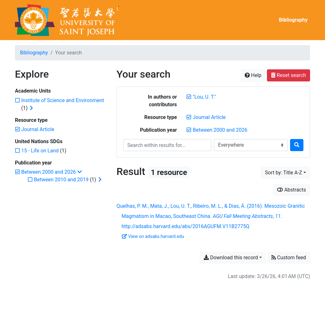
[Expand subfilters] (31, 108)
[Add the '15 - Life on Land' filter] (40, 151)
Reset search (288, 75)
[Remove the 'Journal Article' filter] (209, 117)
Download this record (231, 258)
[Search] (296, 145)
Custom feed (288, 258)
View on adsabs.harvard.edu (153, 236)
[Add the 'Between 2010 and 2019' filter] (61, 180)
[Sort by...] (285, 173)
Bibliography (293, 20)
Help (253, 75)
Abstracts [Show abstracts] (291, 190)
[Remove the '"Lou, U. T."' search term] (204, 97)
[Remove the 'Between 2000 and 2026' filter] (220, 130)
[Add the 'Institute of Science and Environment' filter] (62, 100)
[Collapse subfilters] (79, 172)
